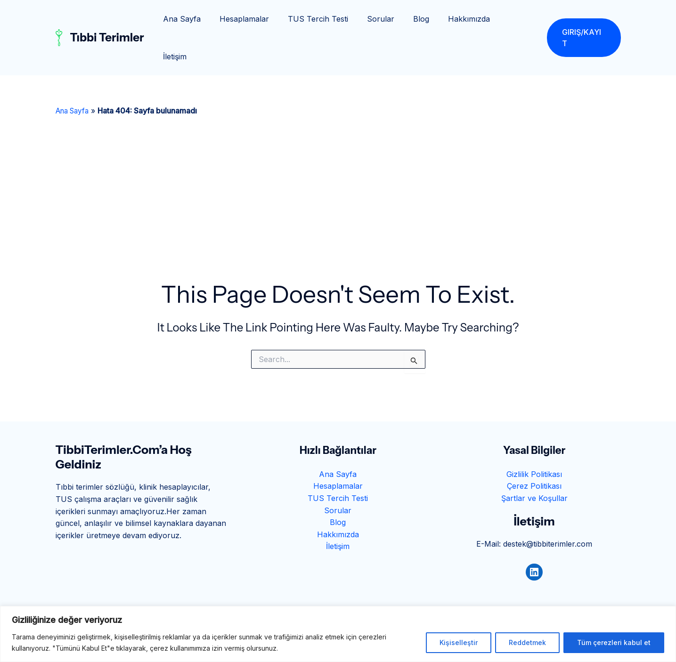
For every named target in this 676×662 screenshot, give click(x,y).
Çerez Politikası (534, 448)
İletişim (517, 19)
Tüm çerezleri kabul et (614, 642)
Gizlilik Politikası (534, 436)
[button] (583, 18)
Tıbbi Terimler (107, 18)
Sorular (389, 19)
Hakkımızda (470, 19)
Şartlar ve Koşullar (534, 460)
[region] (338, 634)
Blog (426, 19)
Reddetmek (527, 642)
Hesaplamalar (260, 19)
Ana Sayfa (201, 19)
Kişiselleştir (459, 642)
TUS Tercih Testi (330, 19)
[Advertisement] (338, 171)
